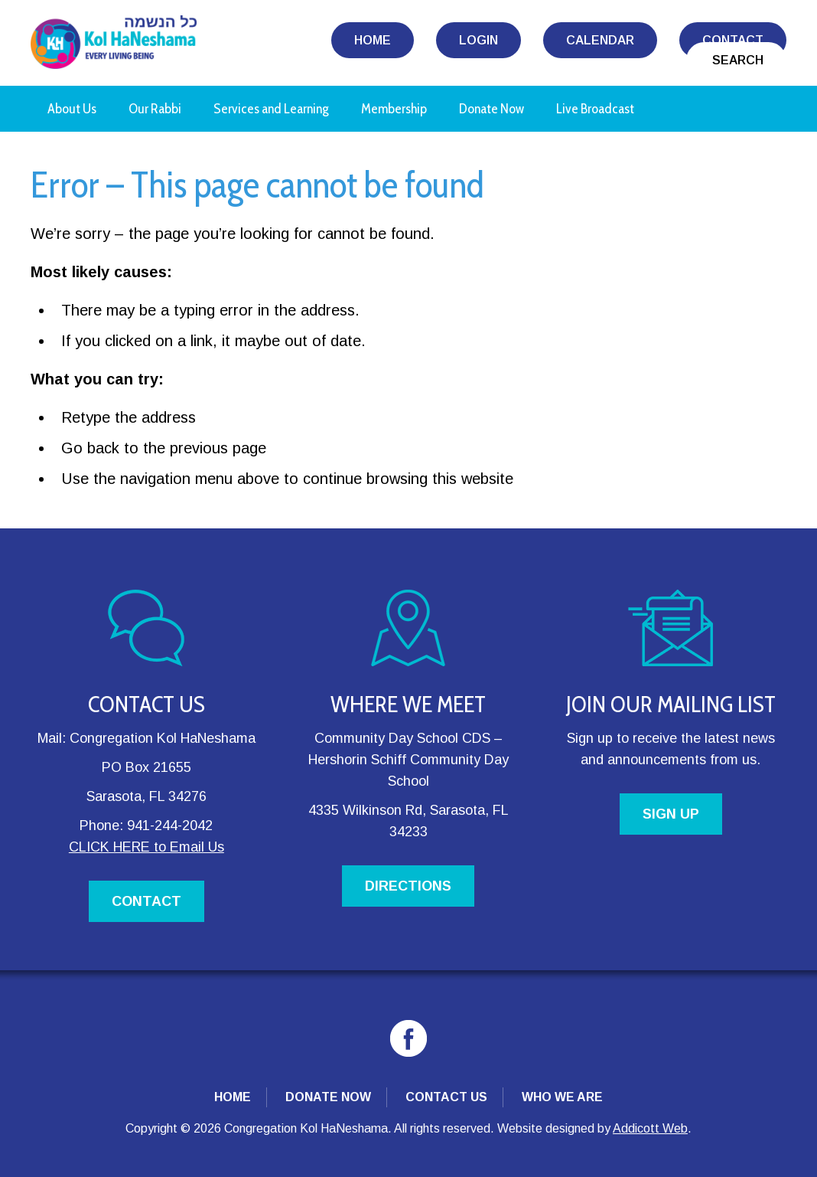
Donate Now (491, 108)
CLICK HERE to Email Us (146, 847)
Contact (732, 40)
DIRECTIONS (408, 886)
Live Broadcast (595, 108)
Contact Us (446, 1096)
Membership (394, 108)
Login (478, 40)
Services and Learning (271, 108)
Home (372, 40)
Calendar (600, 40)
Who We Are (562, 1096)
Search (737, 60)
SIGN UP (671, 814)
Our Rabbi (155, 108)
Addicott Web (650, 1128)
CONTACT (146, 901)
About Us (71, 108)
